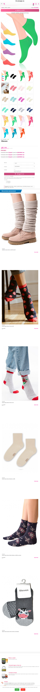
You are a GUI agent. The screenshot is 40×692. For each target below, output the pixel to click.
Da (17, 689)
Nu (23, 689)
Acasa (3, 7)
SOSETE (9, 7)
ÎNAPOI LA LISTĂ (20, 10)
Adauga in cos (19, 174)
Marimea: (5, 162)
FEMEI (6, 7)
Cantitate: (5, 169)
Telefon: (34, 7)
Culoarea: (5, 166)
